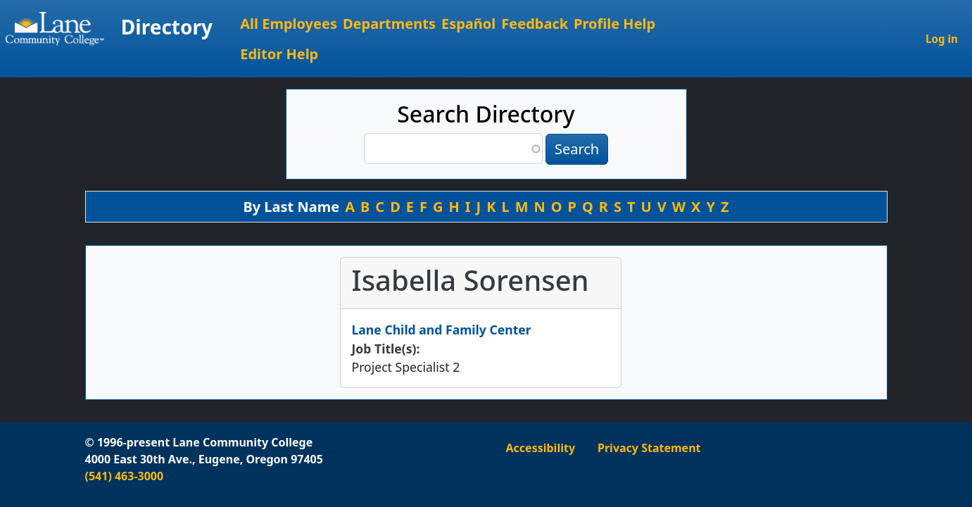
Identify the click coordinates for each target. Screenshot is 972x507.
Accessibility (541, 448)
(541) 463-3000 (124, 476)
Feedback (534, 23)
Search (577, 148)
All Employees (288, 23)
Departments (389, 23)
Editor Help (279, 53)
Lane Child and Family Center (441, 329)
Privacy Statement (649, 448)
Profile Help (614, 23)
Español (468, 23)
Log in (942, 39)
